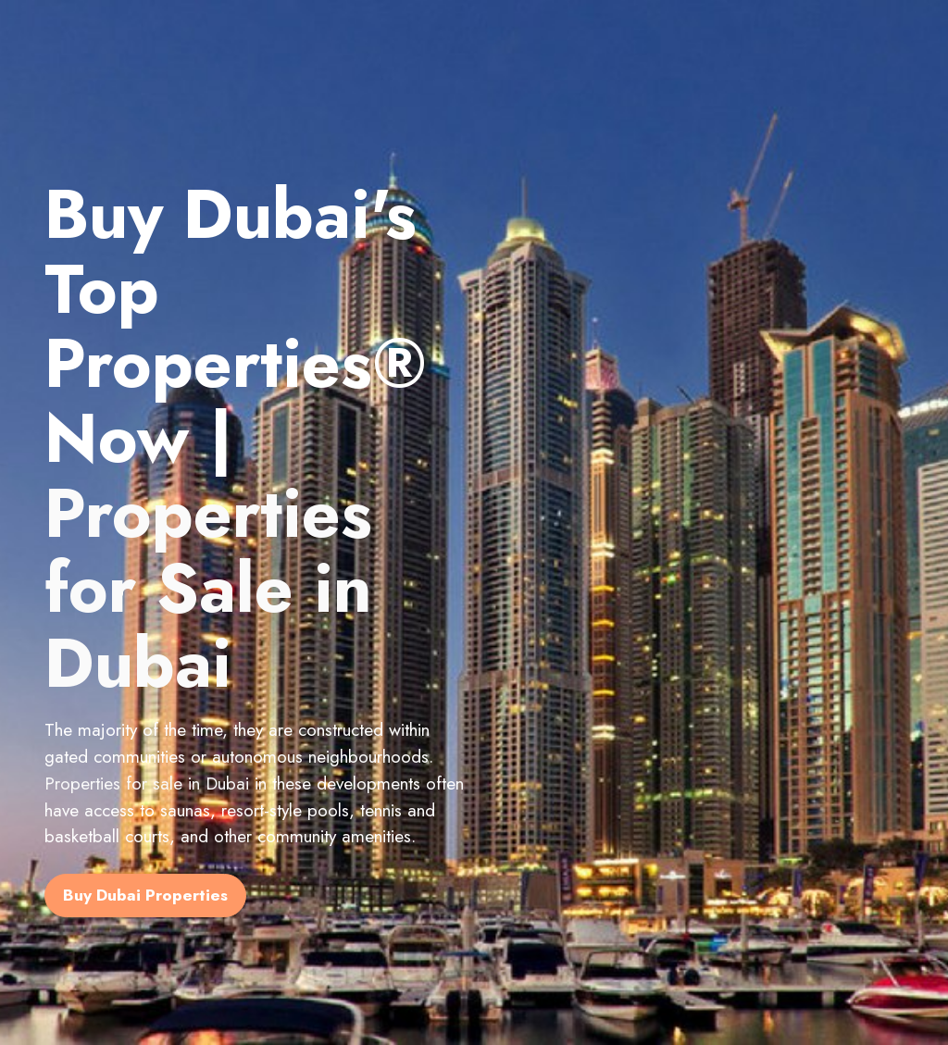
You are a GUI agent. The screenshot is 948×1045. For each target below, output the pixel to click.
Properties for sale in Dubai (146, 783)
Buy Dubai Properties (145, 895)
